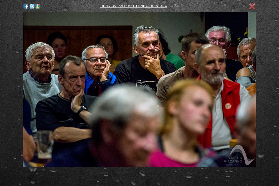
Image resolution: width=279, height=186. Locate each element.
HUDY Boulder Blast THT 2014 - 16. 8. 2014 (133, 6)
